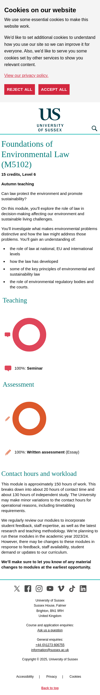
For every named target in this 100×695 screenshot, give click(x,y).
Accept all (54, 89)
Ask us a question (50, 630)
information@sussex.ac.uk (50, 650)
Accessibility (25, 676)
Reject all (19, 89)
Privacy (51, 676)
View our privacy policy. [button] (26, 75)
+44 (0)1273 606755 (49, 645)
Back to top (50, 688)
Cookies (75, 676)
